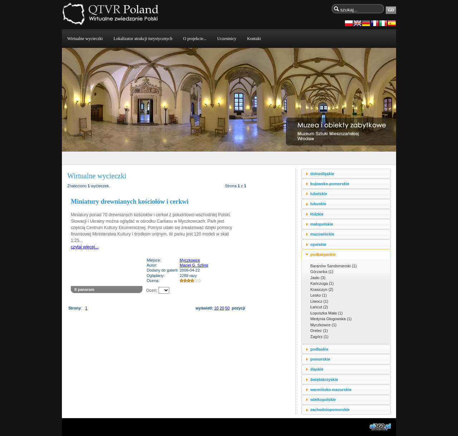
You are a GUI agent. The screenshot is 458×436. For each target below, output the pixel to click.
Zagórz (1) (319, 337)
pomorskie (320, 359)
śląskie (316, 369)
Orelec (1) (319, 330)
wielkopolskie (323, 399)
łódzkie (316, 214)
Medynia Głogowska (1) (331, 319)
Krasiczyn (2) (321, 289)
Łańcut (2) (319, 307)
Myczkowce (190, 260)
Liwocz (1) (319, 301)
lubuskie (318, 204)
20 (222, 308)
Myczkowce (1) (323, 325)
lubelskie (318, 194)
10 (216, 308)
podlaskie (319, 349)
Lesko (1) (318, 295)
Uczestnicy (226, 38)
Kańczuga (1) (321, 283)
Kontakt (254, 38)
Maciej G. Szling (194, 265)
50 (227, 308)
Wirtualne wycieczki (85, 38)
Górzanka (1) (321, 271)
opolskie (318, 244)
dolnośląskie (322, 174)
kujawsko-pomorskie (329, 184)
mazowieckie (322, 234)
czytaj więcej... (84, 246)
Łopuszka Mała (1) (326, 313)
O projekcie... (194, 38)
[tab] (346, 173)
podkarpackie (323, 254)
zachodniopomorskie (330, 409)
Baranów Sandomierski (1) (333, 266)
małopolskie (321, 224)
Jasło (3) (317, 278)
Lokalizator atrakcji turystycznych (142, 38)
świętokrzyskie (324, 379)
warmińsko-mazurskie (330, 389)
